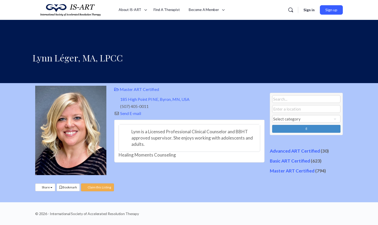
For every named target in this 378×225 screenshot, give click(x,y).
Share (45, 187)
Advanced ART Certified (295, 151)
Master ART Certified (136, 89)
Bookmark (68, 187)
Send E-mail (130, 113)
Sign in (309, 10)
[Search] (290, 10)
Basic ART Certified (290, 161)
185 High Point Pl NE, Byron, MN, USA (155, 99)
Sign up (331, 10)
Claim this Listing (97, 187)
